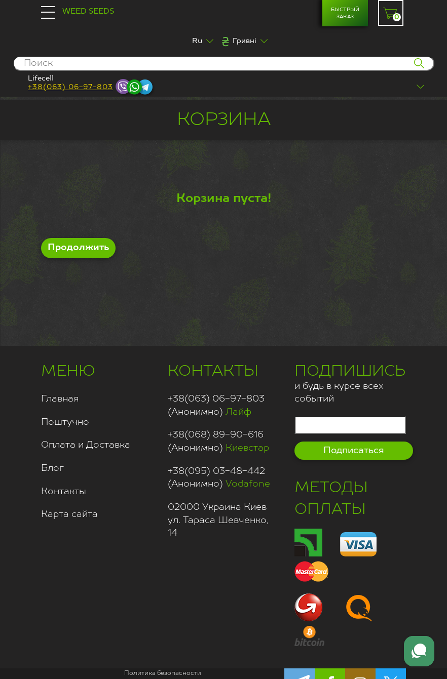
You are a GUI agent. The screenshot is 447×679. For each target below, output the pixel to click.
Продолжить (78, 247)
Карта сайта (69, 514)
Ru (197, 41)
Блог (52, 468)
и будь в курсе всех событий (349, 382)
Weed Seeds (88, 11)
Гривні (244, 41)
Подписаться (353, 450)
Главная (60, 399)
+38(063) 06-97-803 (70, 87)
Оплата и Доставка (85, 445)
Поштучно (65, 422)
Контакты (63, 491)
